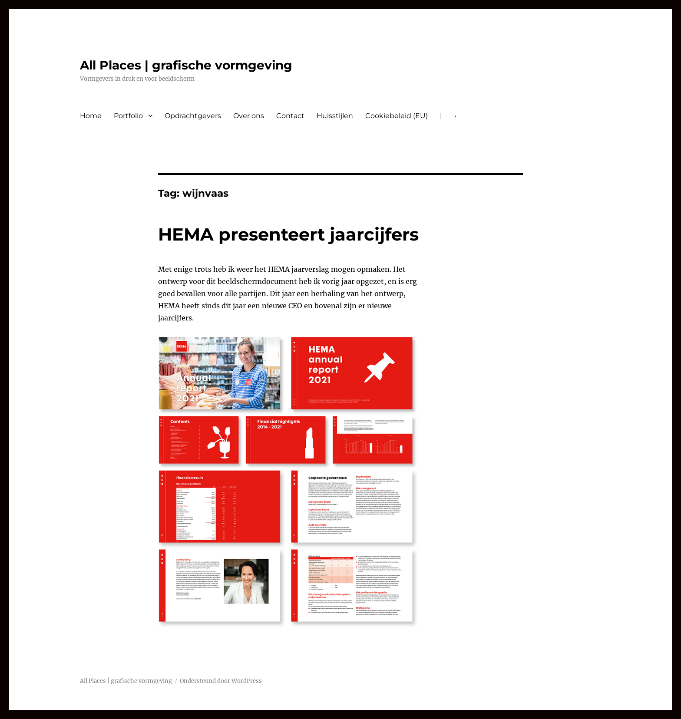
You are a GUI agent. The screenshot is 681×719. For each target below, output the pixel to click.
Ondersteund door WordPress (221, 681)
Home (91, 116)
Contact (290, 116)
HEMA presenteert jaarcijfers (288, 234)
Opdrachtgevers (193, 116)
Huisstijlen (335, 116)
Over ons (248, 116)
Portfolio (128, 116)
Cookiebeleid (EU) (396, 116)
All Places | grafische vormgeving (186, 65)
